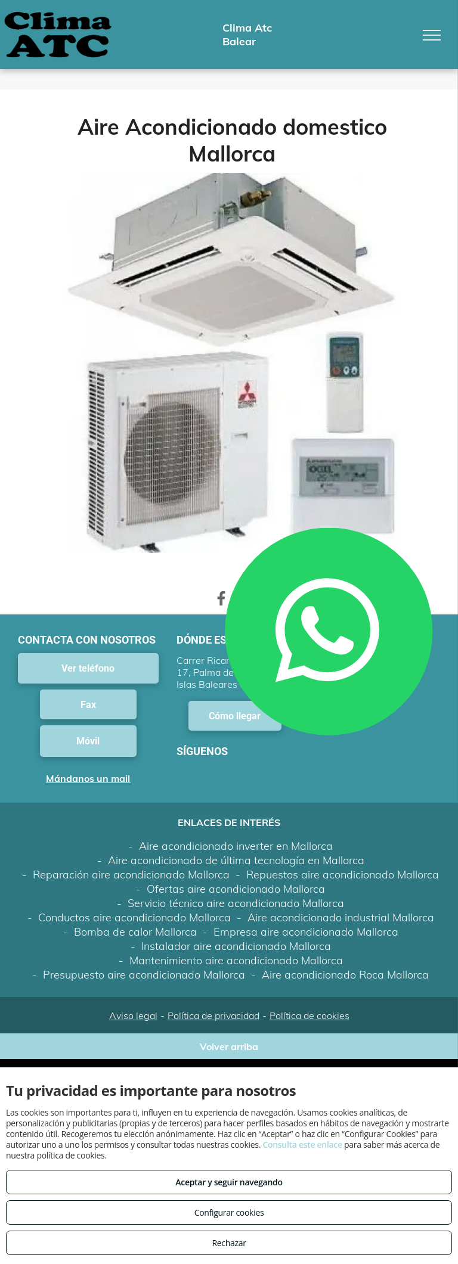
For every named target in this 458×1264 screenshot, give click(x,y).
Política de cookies (309, 1015)
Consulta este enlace (302, 1144)
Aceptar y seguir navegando (228, 1182)
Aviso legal (133, 1015)
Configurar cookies (229, 1212)
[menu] (431, 35)
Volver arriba (229, 1046)
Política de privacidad (213, 1015)
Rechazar (229, 1243)
